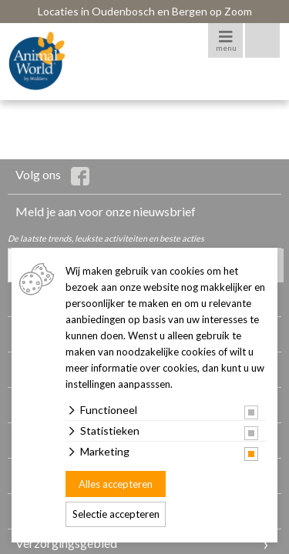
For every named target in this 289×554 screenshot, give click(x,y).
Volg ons (52, 176)
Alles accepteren (116, 484)
